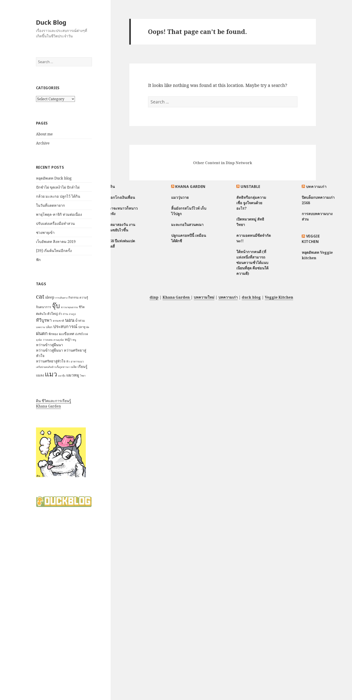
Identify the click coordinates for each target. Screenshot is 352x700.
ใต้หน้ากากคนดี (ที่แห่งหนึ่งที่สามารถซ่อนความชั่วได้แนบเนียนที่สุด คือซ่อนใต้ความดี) (252, 262)
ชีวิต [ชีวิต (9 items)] (82, 307)
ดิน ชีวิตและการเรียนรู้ (53, 400)
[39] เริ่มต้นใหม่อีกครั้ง (54, 250)
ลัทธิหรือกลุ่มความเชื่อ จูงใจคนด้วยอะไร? (251, 203)
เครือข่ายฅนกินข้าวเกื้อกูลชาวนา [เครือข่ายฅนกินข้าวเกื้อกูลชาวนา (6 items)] (53, 367)
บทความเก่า (316, 186)
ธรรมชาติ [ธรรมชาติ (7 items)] (58, 320)
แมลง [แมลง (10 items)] (40, 375)
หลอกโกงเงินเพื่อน (120, 197)
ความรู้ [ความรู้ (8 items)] (83, 297)
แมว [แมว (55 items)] (51, 374)
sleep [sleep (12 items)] (49, 297)
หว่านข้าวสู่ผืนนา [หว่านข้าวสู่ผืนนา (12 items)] (49, 344)
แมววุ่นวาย (180, 197)
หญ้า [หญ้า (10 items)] (68, 339)
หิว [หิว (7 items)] (68, 361)
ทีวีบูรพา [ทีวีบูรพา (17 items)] (44, 320)
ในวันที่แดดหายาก (50, 205)
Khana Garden (48, 406)
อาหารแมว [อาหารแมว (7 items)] (77, 361)
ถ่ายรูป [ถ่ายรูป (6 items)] (72, 314)
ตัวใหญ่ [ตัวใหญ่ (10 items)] (52, 313)
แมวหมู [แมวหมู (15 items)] (72, 375)
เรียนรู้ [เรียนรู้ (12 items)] (82, 366)
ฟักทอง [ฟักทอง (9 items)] (53, 334)
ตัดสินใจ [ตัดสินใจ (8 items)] (41, 314)
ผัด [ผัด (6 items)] (87, 327)
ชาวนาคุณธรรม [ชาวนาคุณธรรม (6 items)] (69, 307)
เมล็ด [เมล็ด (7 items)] (74, 367)
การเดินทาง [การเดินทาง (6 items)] (61, 297)
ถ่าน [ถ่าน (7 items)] (65, 314)
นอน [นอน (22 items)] (69, 319)
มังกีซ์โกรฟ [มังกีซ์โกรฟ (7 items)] (81, 334)
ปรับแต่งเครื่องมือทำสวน (55, 223)
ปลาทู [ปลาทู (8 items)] (81, 327)
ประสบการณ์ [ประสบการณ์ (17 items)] (65, 326)
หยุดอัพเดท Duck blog (54, 178)
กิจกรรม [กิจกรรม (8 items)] (73, 297)
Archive (43, 143)
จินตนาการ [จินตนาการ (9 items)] (43, 307)
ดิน (112, 186)
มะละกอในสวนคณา (187, 224)
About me (44, 134)
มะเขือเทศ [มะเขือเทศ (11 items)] (66, 333)
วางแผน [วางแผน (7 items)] (48, 339)
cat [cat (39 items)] (40, 296)
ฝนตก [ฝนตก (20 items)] (42, 333)
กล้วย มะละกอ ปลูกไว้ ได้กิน (58, 196)
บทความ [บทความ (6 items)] (40, 327)
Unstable (250, 186)
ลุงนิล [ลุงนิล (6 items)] (39, 339)
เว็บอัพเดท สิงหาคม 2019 (56, 241)
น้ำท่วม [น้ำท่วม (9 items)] (80, 320)
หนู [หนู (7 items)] (74, 339)
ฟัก (38, 259)
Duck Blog (51, 22)
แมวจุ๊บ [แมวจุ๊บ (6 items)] (61, 375)
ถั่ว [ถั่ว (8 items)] (60, 314)
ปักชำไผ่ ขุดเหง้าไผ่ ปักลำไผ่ (57, 187)
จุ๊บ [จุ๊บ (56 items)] (56, 305)
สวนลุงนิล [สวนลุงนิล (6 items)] (58, 339)
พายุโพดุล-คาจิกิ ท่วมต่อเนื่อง (59, 214)
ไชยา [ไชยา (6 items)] (83, 375)
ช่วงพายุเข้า (45, 232)
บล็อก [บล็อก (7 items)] (49, 327)
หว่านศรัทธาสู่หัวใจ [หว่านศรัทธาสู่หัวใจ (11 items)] (50, 361)
